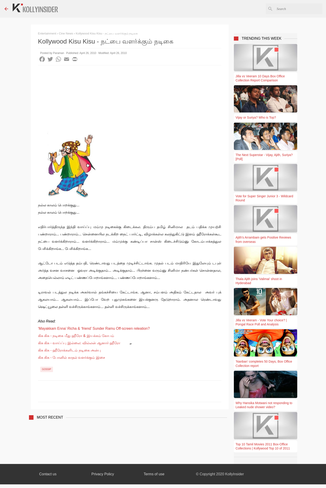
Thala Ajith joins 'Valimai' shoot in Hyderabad (259, 281)
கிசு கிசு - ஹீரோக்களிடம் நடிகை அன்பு (69, 350)
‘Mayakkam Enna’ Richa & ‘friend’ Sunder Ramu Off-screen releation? (94, 328)
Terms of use (154, 474)
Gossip (46, 369)
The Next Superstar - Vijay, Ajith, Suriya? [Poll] (264, 157)
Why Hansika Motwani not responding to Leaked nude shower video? (264, 405)
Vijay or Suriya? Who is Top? (256, 117)
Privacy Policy (102, 474)
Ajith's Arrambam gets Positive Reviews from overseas (263, 239)
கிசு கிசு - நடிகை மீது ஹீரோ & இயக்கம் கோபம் (76, 336)
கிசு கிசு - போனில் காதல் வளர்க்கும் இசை (71, 357)
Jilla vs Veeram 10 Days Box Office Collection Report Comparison (260, 78)
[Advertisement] (129, 99)
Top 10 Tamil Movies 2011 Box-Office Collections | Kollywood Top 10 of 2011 (263, 446)
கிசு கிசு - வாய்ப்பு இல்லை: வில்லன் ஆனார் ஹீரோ (79, 343)
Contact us (47, 474)
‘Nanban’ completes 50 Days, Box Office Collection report (264, 363)
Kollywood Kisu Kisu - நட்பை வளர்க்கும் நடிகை (107, 33)
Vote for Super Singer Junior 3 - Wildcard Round (264, 198)
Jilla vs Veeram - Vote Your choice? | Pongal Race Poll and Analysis (261, 322)
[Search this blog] (298, 8)
